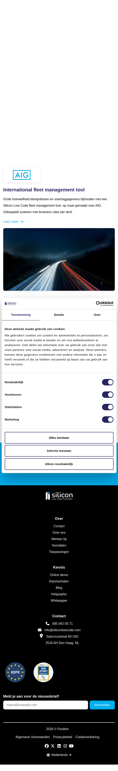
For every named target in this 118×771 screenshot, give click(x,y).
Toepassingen (59, 552)
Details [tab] (59, 314)
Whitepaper (59, 600)
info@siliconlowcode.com (62, 630)
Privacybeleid (62, 737)
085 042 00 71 (62, 623)
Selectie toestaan (59, 450)
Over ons (59, 532)
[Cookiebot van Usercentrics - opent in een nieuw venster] (95, 303)
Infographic (59, 594)
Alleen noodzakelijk (59, 464)
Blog (59, 587)
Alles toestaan (59, 437)
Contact (59, 526)
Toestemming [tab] (21, 314)
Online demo (59, 575)
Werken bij (59, 539)
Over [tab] (97, 314)
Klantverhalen (59, 581)
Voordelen (59, 545)
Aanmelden (102, 705)
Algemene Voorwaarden (32, 737)
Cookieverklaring (87, 737)
